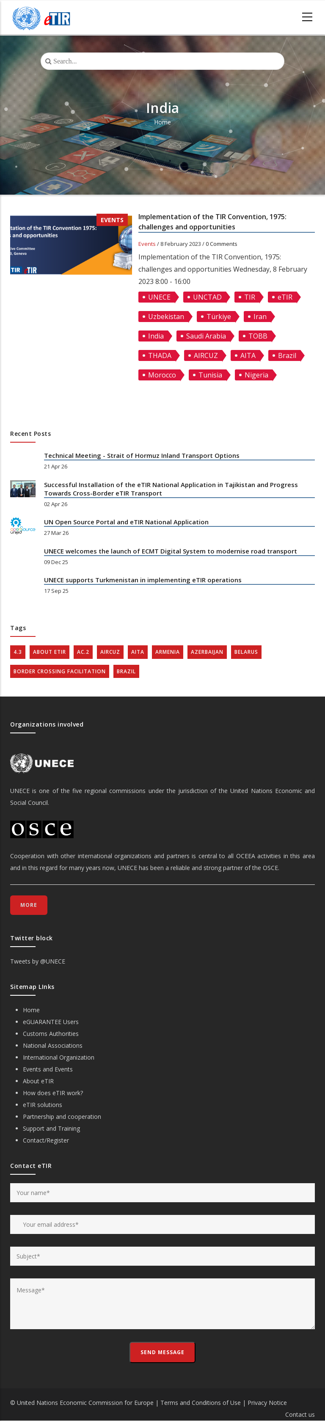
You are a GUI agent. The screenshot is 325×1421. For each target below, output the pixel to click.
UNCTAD (207, 297)
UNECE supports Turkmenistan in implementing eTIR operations (143, 580)
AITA (248, 355)
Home (162, 122)
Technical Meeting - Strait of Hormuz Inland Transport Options (142, 455)
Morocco (162, 375)
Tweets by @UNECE (37, 961)
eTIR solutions (42, 1105)
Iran (260, 316)
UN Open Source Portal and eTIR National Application (126, 522)
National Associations (53, 1045)
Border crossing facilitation (60, 671)
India (156, 336)
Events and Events (48, 1069)
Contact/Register (46, 1140)
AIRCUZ (206, 355)
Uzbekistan (166, 316)
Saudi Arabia (206, 336)
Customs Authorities (51, 1034)
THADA (159, 355)
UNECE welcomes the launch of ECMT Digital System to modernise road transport (170, 551)
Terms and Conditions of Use (200, 1403)
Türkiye (219, 316)
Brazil (287, 355)
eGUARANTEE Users (51, 1022)
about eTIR (49, 651)
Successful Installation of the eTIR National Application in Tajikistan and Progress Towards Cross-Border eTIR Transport (171, 488)
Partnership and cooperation (62, 1117)
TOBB (257, 336)
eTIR (285, 297)
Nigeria (256, 375)
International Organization (58, 1057)
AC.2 (83, 651)
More (28, 905)
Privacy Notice (267, 1403)
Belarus (246, 651)
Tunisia (210, 375)
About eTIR (38, 1081)
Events (112, 220)
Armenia (167, 651)
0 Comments (221, 244)
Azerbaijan (207, 651)
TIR (249, 297)
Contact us (300, 1414)
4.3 (18, 651)
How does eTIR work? (53, 1093)
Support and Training (51, 1128)
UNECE (159, 297)
